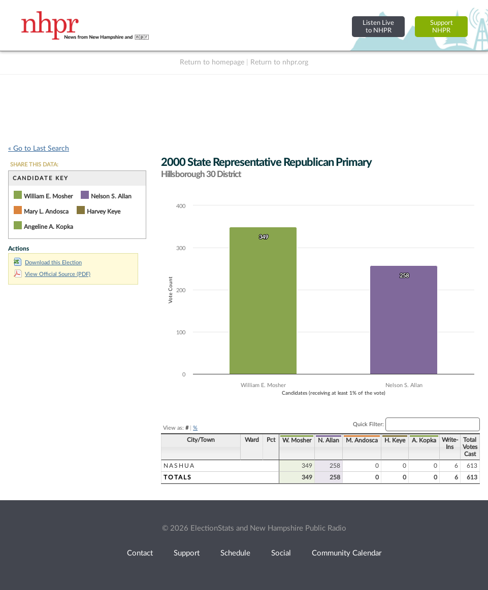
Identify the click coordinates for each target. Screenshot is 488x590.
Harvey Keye (103, 212)
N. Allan (328, 440)
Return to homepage (212, 62)
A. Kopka (424, 440)
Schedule (235, 553)
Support (187, 553)
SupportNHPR (441, 26)
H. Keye (394, 440)
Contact (140, 553)
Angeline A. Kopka (48, 227)
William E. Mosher (48, 196)
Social (281, 553)
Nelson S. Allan (111, 196)
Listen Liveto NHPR (378, 26)
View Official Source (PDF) (52, 274)
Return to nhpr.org (279, 62)
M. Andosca (362, 440)
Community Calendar (346, 553)
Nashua (179, 466)
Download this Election (48, 262)
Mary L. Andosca (46, 212)
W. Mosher (296, 440)
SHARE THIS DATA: (34, 164)
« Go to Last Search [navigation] (38, 148)
